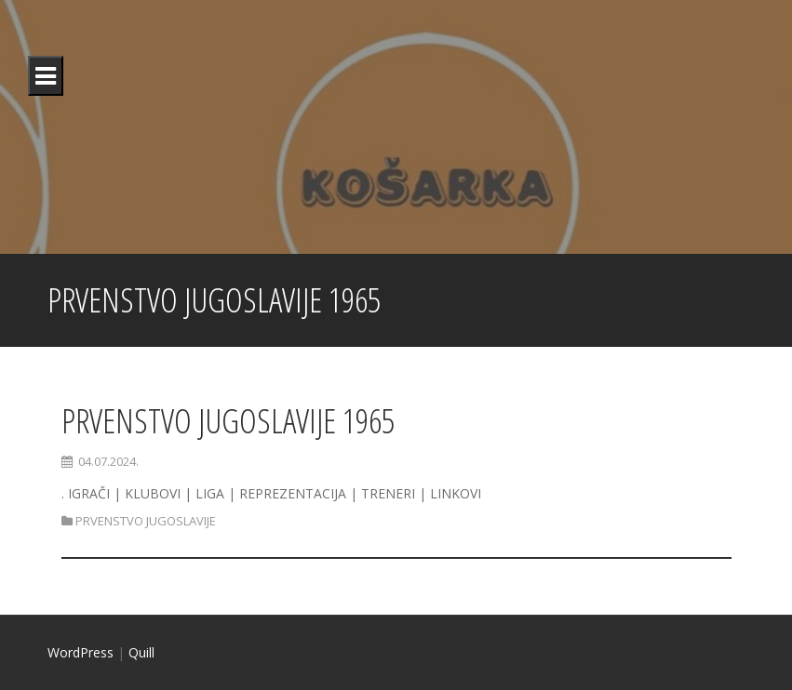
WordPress (80, 652)
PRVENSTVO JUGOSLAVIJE (145, 520)
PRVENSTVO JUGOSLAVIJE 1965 (228, 421)
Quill (141, 652)
